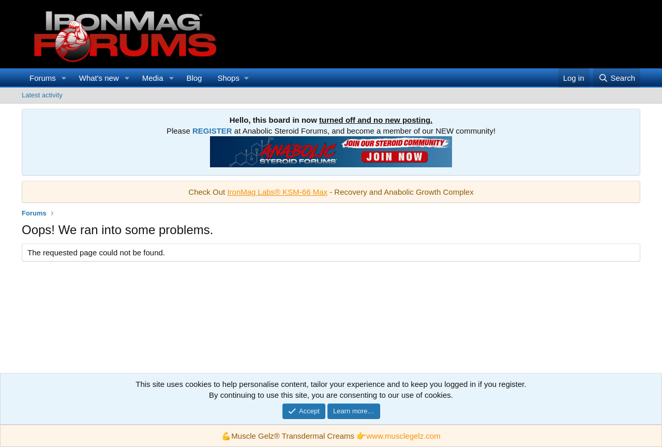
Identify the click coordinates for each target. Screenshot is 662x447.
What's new (99, 78)
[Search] (616, 78)
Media (152, 78)
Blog (194, 78)
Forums (42, 78)
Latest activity (42, 95)
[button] (64, 78)
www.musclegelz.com (403, 435)
